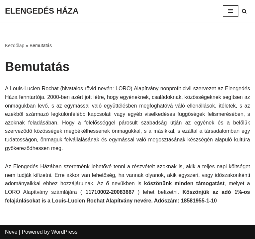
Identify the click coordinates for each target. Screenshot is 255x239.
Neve (11, 232)
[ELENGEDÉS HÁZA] (41, 11)
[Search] (244, 11)
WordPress (64, 232)
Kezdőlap (14, 45)
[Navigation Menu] (230, 11)
